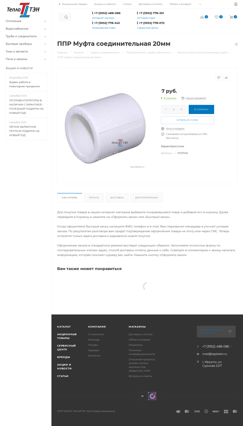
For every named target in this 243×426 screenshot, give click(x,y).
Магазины (137, 326)
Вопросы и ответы (140, 376)
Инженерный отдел (104, 27)
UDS (152, 396)
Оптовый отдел (146, 18)
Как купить (69, 197)
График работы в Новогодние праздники (24, 84)
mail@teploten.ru (214, 354)
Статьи (63, 376)
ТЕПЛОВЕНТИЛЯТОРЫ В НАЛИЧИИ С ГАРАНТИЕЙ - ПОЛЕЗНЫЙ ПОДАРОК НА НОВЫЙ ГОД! (26, 106)
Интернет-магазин (103, 18)
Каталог (64, 326)
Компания (97, 326)
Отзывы (93, 344)
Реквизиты (136, 344)
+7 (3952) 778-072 (151, 23)
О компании (96, 334)
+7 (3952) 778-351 (150, 13)
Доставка (117, 197)
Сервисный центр (147, 27)
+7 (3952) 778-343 (106, 23)
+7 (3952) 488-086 (106, 13)
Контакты (94, 355)
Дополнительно (146, 197)
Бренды (63, 357)
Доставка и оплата (140, 334)
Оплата (94, 197)
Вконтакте (142, 396)
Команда (93, 339)
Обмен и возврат (140, 339)
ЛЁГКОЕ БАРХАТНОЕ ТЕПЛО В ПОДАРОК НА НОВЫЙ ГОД (24, 131)
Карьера (93, 350)
